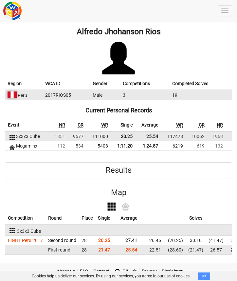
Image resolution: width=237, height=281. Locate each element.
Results (119, 170)
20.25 (127, 136)
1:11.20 (125, 146)
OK (204, 276)
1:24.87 (150, 146)
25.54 (152, 136)
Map (118, 192)
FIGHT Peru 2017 (25, 240)
